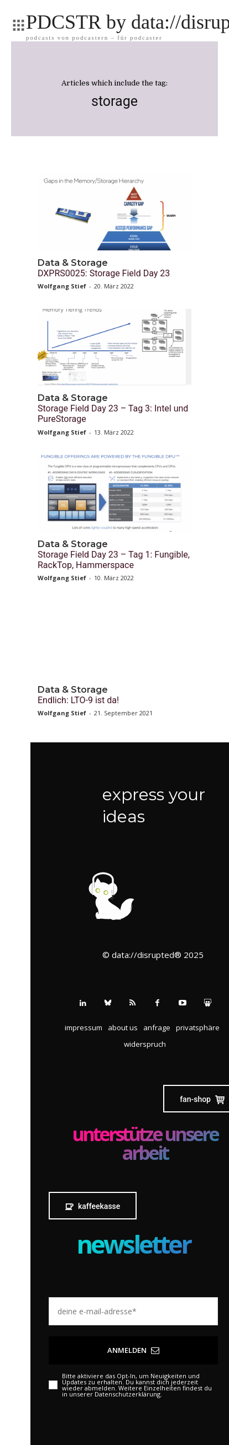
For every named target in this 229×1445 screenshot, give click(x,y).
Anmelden (133, 1350)
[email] (133, 1311)
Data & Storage (73, 263)
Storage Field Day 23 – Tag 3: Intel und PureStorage (113, 413)
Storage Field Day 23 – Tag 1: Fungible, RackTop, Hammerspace (114, 559)
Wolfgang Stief (62, 286)
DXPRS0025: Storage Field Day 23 (104, 273)
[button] (198, 1027)
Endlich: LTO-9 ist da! (78, 700)
